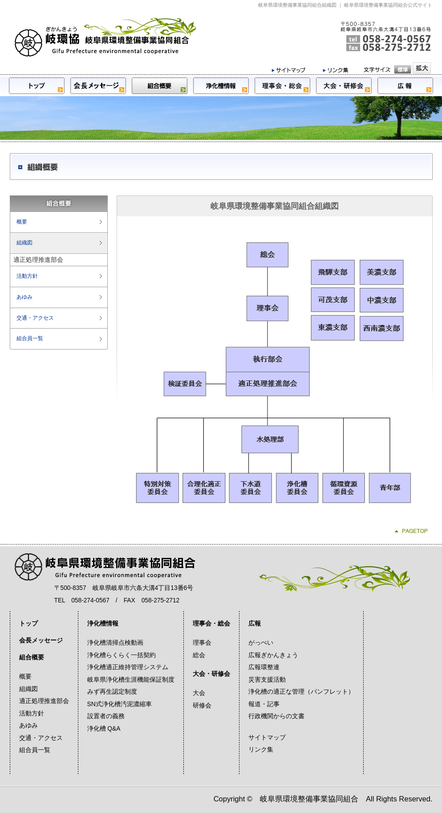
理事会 (202, 642)
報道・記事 (264, 704)
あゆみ (24, 297)
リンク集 (260, 749)
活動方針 (27, 276)
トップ (28, 623)
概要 (21, 222)
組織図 (24, 243)
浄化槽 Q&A (104, 728)
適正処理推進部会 (44, 701)
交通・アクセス (35, 318)
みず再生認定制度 (112, 691)
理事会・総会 (211, 623)
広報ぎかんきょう (273, 655)
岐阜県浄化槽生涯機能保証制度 (130, 679)
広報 (254, 623)
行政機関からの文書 (276, 716)
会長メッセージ (41, 640)
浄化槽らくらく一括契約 (121, 655)
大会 (199, 693)
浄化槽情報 (102, 623)
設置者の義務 (106, 716)
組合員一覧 (29, 338)
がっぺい (260, 642)
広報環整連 (264, 667)
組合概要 (31, 657)
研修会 (202, 705)
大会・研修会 (211, 674)
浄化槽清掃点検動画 (115, 642)
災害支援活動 (267, 679)
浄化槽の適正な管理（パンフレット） (301, 691)
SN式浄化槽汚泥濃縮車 (119, 704)
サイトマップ (267, 737)
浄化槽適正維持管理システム (127, 667)
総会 (199, 655)
